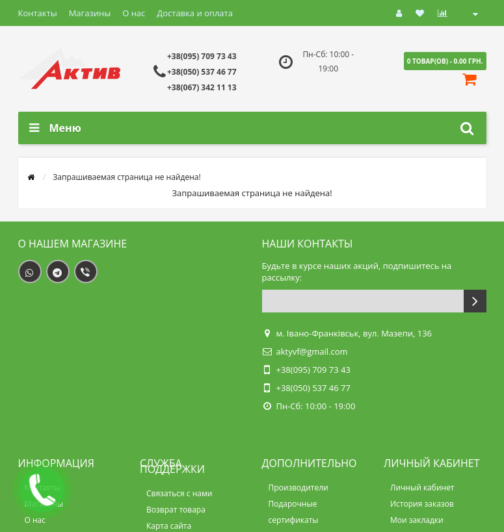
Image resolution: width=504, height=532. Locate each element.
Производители (298, 487)
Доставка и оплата (195, 13)
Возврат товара (176, 509)
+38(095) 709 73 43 (202, 56)
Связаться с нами (179, 493)
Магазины (90, 13)
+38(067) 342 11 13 (202, 87)
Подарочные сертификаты (294, 512)
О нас (133, 13)
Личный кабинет (422, 487)
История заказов (422, 503)
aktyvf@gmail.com (312, 351)
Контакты (37, 13)
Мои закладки (417, 520)
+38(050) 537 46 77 (202, 71)
